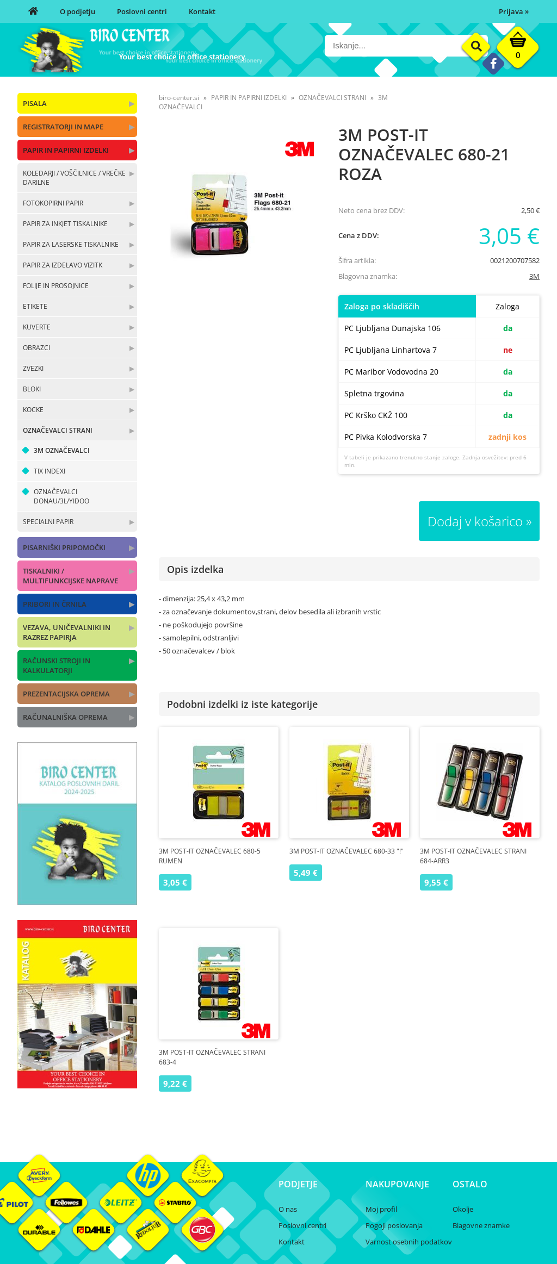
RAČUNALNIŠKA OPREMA (65, 717)
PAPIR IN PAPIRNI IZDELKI (66, 150)
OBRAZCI (36, 347)
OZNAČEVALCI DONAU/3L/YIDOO (61, 496)
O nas (287, 1209)
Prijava (514, 11)
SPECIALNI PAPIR (48, 521)
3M (534, 276)
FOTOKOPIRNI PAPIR (53, 203)
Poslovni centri (142, 11)
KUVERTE (37, 327)
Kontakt (202, 11)
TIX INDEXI (49, 471)
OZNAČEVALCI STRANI (57, 430)
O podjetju (77, 11)
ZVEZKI (33, 368)
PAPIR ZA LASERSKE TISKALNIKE (71, 244)
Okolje (463, 1209)
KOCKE (33, 409)
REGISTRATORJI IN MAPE (63, 127)
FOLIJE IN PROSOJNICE (56, 285)
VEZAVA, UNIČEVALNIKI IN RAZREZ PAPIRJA (66, 632)
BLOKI (32, 389)
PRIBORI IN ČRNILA (54, 604)
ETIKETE (35, 306)
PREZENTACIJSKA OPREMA (66, 694)
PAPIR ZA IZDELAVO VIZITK (62, 265)
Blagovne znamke (481, 1225)
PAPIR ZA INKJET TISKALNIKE (65, 223)
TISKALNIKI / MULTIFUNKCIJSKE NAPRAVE (70, 576)
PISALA (35, 103)
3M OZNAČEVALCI (62, 450)
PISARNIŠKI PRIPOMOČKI (64, 547)
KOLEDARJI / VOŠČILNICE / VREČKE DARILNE (74, 178)
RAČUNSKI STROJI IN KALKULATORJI (56, 665)
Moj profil (381, 1209)
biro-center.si (179, 97)
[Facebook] (493, 63)
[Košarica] (518, 50)
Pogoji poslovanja (394, 1225)
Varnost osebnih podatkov (409, 1242)
